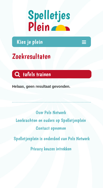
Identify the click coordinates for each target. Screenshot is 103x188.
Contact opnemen (51, 128)
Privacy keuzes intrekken (50, 148)
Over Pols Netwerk (51, 112)
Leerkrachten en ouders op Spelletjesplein (51, 120)
